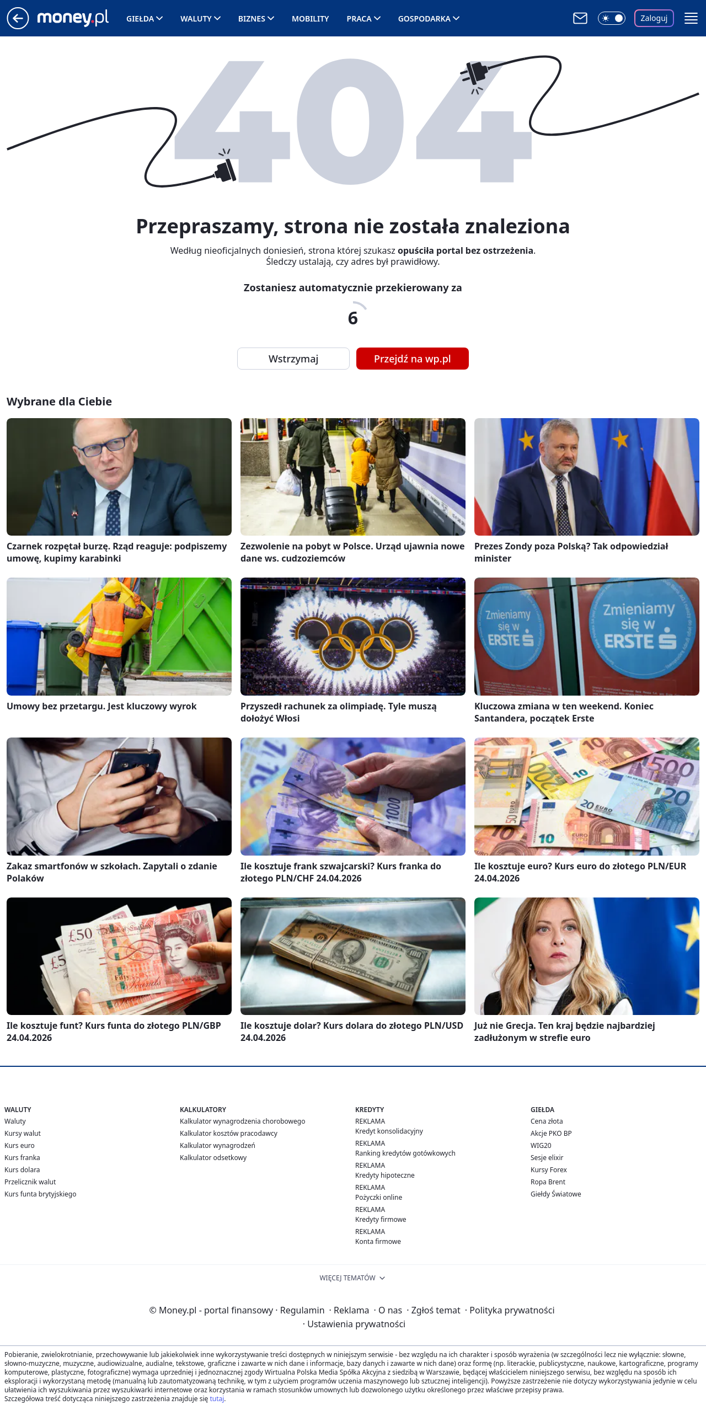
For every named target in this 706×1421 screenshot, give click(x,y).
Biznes (251, 18)
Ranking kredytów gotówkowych (405, 1153)
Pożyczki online (378, 1197)
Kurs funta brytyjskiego (40, 1194)
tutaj (217, 1398)
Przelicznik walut (30, 1182)
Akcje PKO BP (551, 1133)
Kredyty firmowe (381, 1219)
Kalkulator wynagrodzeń (217, 1145)
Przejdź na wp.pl (412, 358)
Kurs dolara (22, 1169)
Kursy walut (22, 1133)
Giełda (140, 18)
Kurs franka (22, 1157)
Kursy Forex (549, 1169)
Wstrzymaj (293, 358)
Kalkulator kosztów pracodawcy (228, 1133)
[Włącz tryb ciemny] (611, 18)
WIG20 (541, 1145)
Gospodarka (424, 18)
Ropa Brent (548, 1182)
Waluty (196, 18)
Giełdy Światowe (556, 1194)
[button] (691, 18)
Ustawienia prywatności (354, 1324)
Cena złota (547, 1121)
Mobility (310, 18)
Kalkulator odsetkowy (213, 1157)
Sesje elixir (547, 1157)
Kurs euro (19, 1145)
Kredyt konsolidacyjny (389, 1131)
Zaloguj (654, 18)
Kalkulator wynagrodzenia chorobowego (242, 1121)
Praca (359, 18)
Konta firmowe (378, 1241)
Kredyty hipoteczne (385, 1175)
